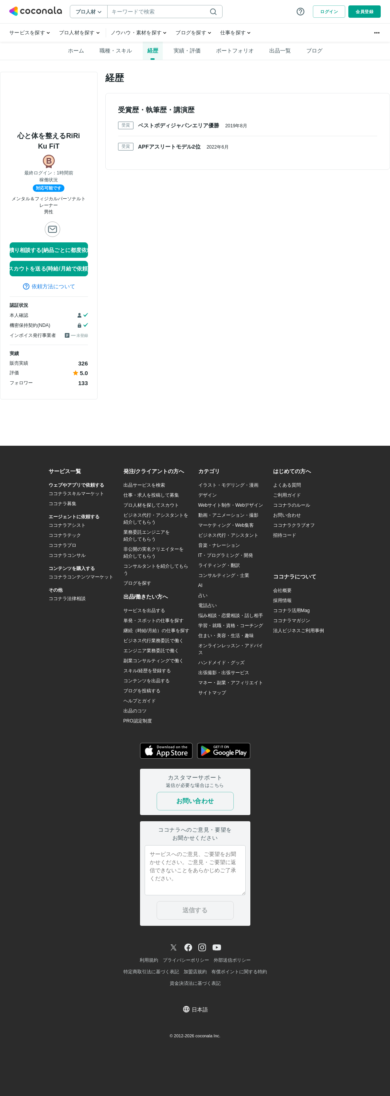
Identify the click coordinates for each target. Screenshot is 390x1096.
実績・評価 (187, 50)
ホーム (76, 50)
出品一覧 (280, 50)
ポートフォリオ (235, 50)
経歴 (152, 50)
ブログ (314, 50)
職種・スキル (116, 50)
